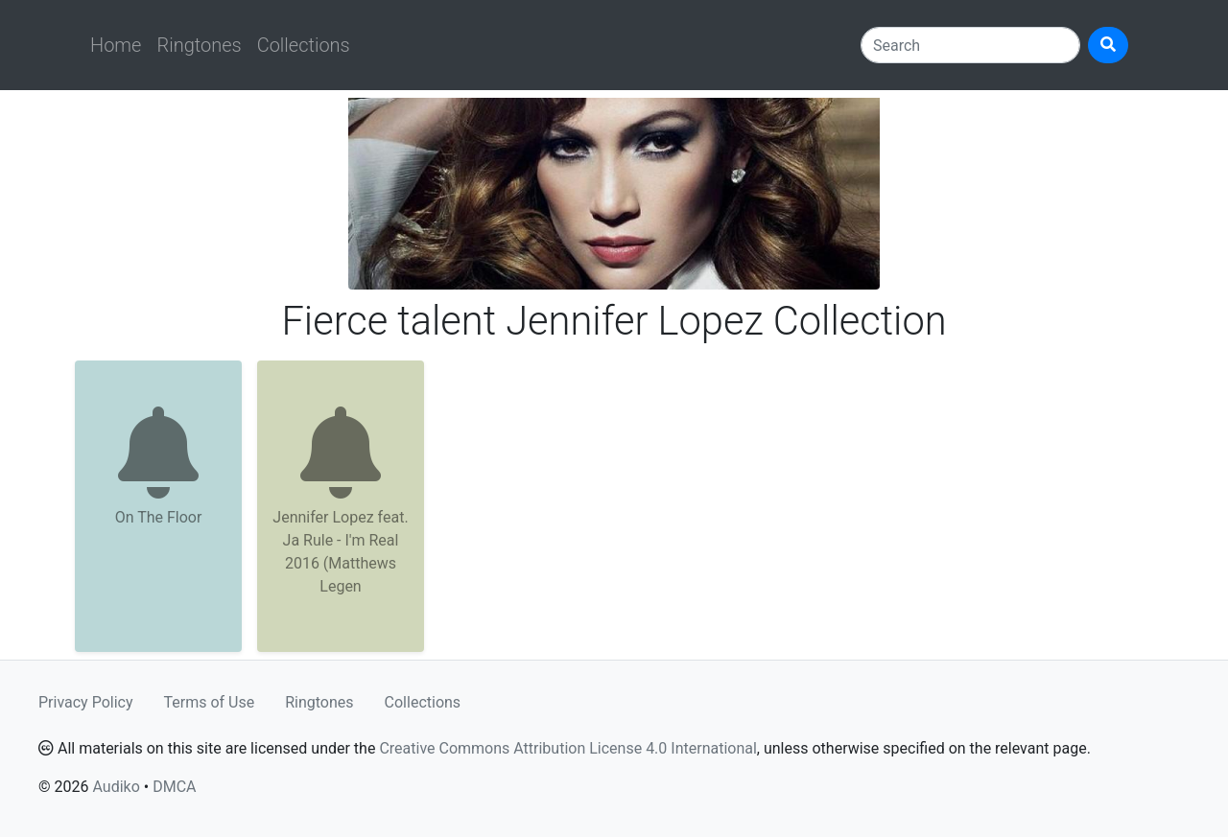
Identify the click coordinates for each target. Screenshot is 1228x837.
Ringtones (198, 45)
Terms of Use (209, 702)
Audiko (115, 787)
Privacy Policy (85, 702)
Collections (303, 45)
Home (115, 45)
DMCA (174, 787)
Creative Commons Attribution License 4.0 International (567, 748)
